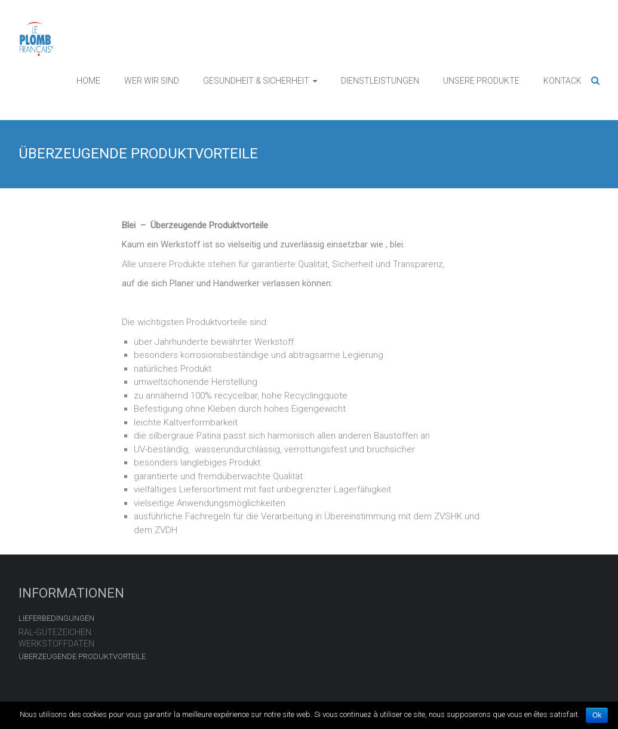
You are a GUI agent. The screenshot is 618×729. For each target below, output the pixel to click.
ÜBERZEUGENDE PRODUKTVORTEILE (82, 656)
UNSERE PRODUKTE (481, 80)
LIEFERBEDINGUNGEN (56, 618)
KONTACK (562, 80)
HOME (88, 80)
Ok (596, 715)
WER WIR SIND (151, 80)
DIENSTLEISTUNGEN (380, 80)
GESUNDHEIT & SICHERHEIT (256, 80)
